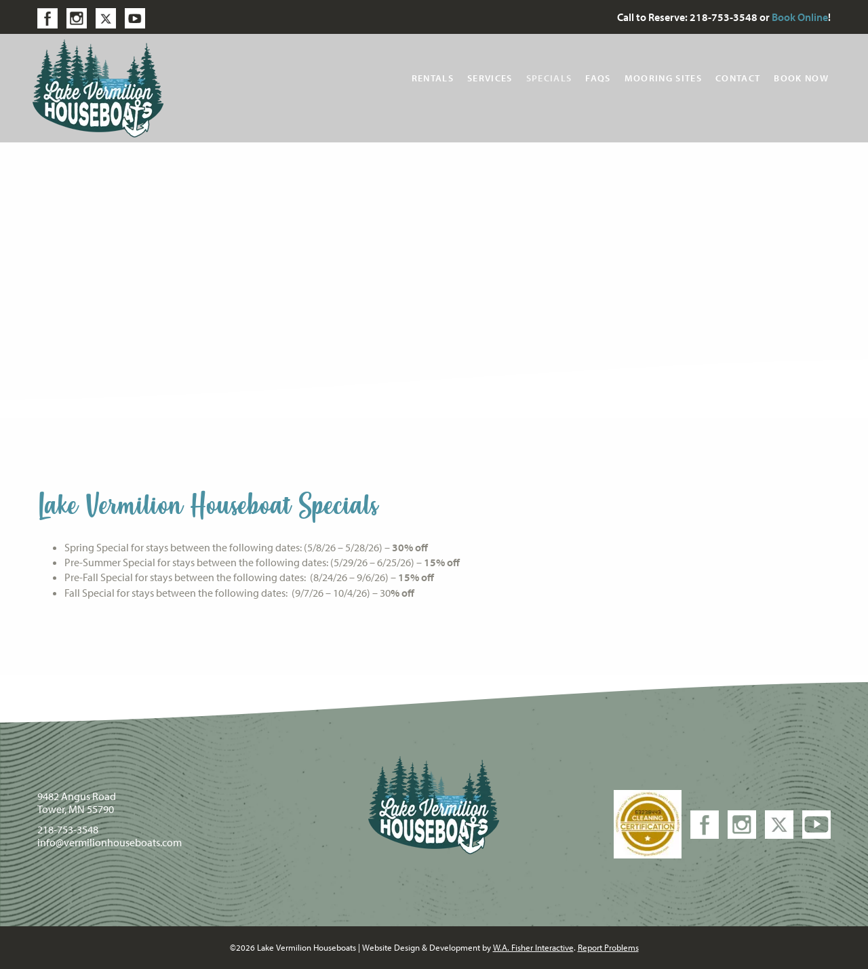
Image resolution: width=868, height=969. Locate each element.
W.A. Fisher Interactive (533, 947)
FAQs (597, 78)
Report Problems (608, 947)
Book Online (800, 17)
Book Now (801, 78)
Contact (737, 78)
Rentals (433, 78)
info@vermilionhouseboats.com (109, 842)
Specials (549, 78)
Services (490, 78)
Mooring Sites (663, 78)
